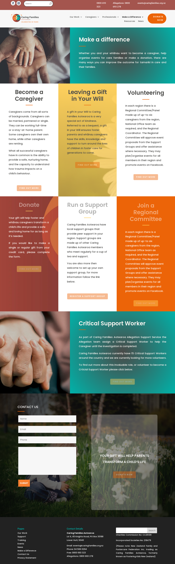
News (141, 21)
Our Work (74, 17)
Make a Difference (131, 17)
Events (21, 543)
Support (22, 536)
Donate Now (158, 18)
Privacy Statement (27, 557)
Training (22, 540)
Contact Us (23, 554)
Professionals (109, 17)
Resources (129, 21)
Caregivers (90, 17)
